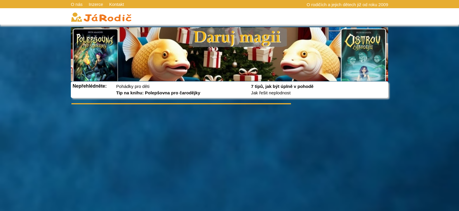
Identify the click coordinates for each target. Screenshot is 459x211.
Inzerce (96, 4)
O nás (77, 4)
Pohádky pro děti (133, 86)
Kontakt (116, 4)
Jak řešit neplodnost (271, 92)
